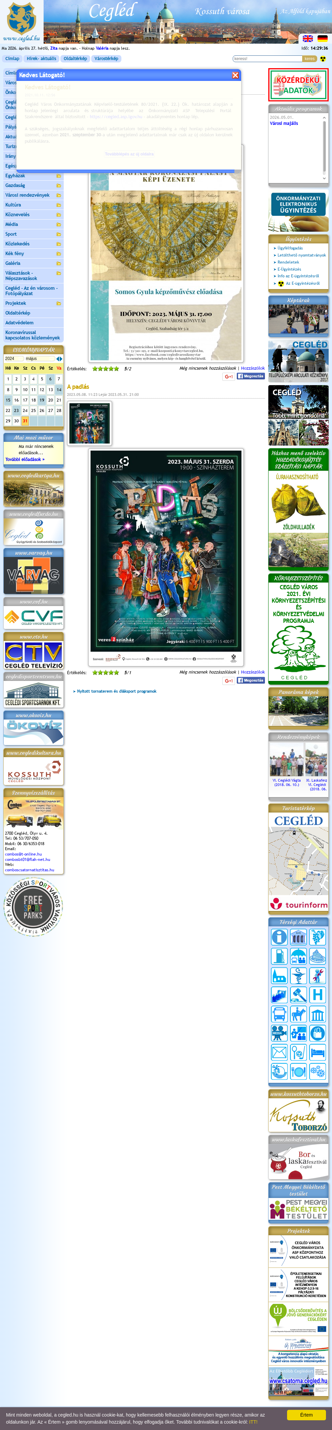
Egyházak (33, 176)
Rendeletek (288, 262)
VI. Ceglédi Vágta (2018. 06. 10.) (286, 780)
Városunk (33, 83)
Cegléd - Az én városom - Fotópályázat (31, 290)
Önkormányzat (33, 93)
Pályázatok (16, 127)
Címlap (12, 58)
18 (33, 400)
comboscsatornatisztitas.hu (29, 870)
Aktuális (33, 137)
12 (42, 389)
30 (16, 420)
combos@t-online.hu (23, 854)
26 (42, 410)
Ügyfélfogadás (290, 248)
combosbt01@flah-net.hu (27, 859)
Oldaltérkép (75, 58)
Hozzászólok (253, 368)
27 (50, 410)
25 (33, 410)
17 (25, 400)
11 (33, 389)
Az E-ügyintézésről (299, 283)
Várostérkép (106, 58)
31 (25, 420)
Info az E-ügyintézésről (298, 276)
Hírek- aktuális (41, 58)
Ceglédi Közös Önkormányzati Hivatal (33, 104)
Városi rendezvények (33, 195)
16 (16, 400)
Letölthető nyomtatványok (302, 255)
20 (50, 400)
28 (59, 410)
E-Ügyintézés (289, 269)
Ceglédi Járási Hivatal (28, 117)
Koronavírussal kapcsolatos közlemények (32, 335)
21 (59, 400)
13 (50, 389)
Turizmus (33, 147)
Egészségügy (33, 166)
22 (8, 410)
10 (25, 389)
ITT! (253, 1422)
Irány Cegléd (18, 156)
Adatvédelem (19, 322)
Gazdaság (33, 186)
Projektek (33, 304)
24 (25, 410)
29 (8, 420)
